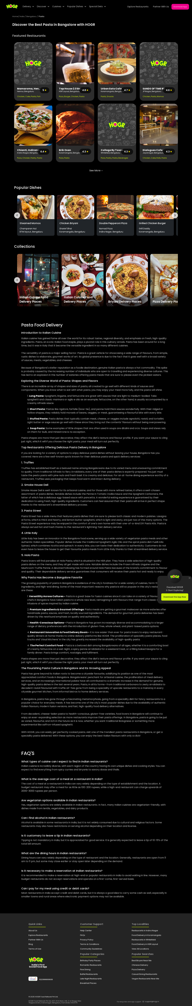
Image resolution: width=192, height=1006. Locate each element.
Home (15, 16)
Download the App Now (175, 597)
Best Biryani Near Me (142, 960)
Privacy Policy (86, 939)
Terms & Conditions (89, 944)
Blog (30, 944)
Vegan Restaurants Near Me (145, 978)
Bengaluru (31, 16)
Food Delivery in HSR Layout (145, 944)
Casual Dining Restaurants (144, 974)
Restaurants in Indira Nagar (145, 930)
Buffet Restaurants (89, 974)
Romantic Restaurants (91, 965)
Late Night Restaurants (91, 978)
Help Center (86, 930)
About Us (32, 930)
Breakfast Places (88, 983)
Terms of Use (34, 948)
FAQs (82, 935)
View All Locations (140, 948)
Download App (180, 6)
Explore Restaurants (138, 6)
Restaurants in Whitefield (144, 939)
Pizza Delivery (138, 969)
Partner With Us (161, 6)
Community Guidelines (91, 948)
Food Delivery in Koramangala (146, 935)
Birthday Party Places (90, 960)
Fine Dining (85, 969)
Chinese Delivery (140, 965)
